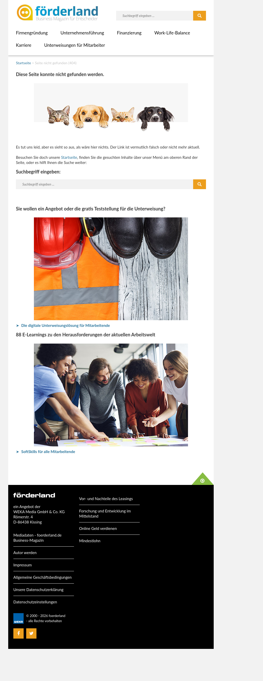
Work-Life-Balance (172, 32)
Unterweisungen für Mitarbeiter (74, 45)
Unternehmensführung (82, 32)
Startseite (23, 63)
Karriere (23, 45)
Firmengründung (32, 32)
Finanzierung (129, 32)
